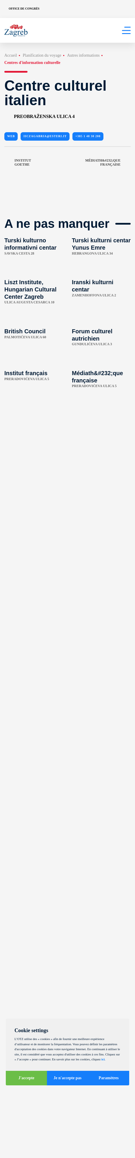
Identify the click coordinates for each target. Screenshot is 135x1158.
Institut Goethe (17, 162)
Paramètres (109, 1078)
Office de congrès (24, 8)
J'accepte (26, 1078)
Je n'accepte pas (67, 1078)
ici (103, 1059)
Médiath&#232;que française (108, 162)
